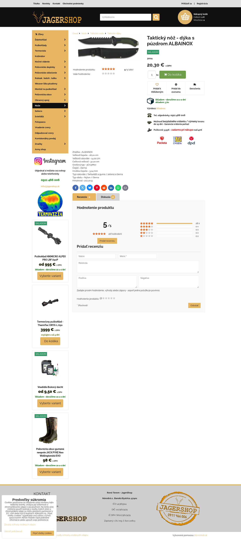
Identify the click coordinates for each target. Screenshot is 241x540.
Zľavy (39, 34)
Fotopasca (40, 122)
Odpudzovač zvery (44, 133)
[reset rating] (100, 298)
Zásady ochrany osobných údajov (71, 535)
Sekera (51, 111)
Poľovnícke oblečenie (51, 72)
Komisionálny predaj (45, 138)
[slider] (108, 69)
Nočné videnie (51, 61)
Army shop (40, 149)
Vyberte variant (50, 276)
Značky (51, 144)
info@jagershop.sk (50, 186)
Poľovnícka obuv (51, 94)
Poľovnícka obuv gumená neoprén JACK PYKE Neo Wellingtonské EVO (50, 452)
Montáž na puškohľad (51, 89)
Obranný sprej (51, 100)
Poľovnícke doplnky (51, 67)
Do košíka (172, 74)
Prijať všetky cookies (42, 533)
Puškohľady (51, 45)
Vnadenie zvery (42, 127)
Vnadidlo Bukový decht (50, 387)
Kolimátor (40, 56)
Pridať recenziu (107, 241)
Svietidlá (51, 116)
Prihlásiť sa (186, 3)
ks (153, 75)
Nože (51, 105)
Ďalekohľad (51, 39)
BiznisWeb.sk (200, 535)
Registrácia (202, 3)
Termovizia (51, 51)
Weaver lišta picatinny (46, 83)
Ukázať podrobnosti (13, 531)
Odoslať (194, 305)
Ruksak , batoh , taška (51, 78)
